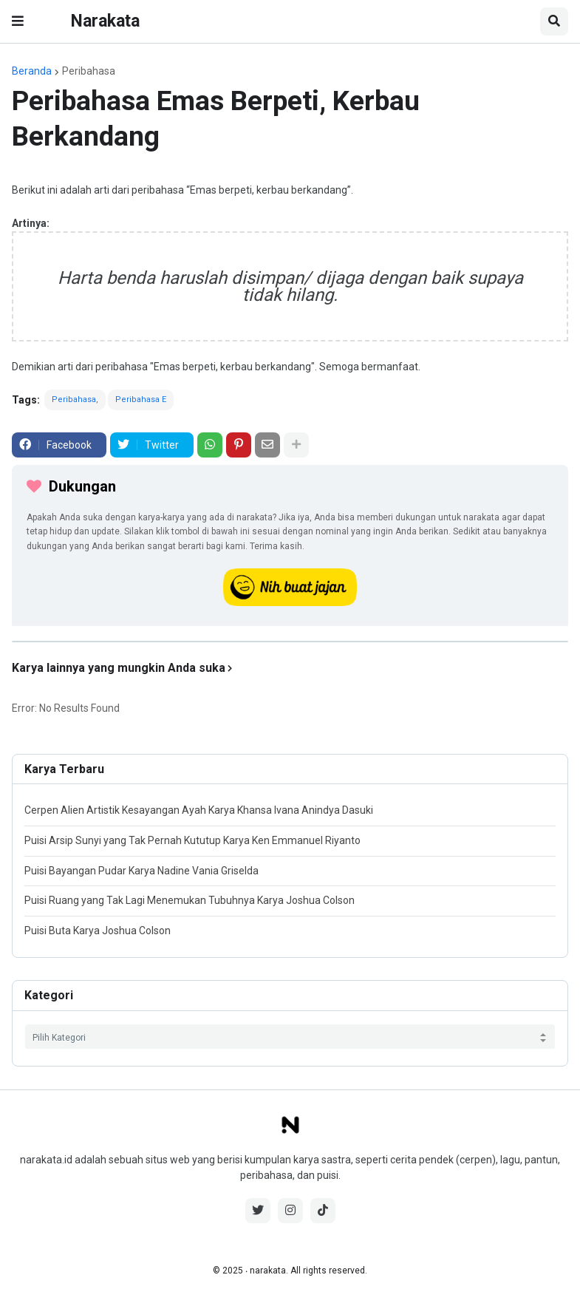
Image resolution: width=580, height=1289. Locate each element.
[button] (17, 21)
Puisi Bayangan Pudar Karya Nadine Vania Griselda (141, 871)
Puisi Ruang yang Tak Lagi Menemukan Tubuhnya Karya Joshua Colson (189, 900)
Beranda (32, 71)
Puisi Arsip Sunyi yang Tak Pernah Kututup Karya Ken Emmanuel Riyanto (192, 840)
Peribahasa (88, 71)
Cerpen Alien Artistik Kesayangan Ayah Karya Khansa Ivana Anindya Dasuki (198, 810)
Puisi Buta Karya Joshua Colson (97, 930)
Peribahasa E (140, 399)
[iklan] (290, 641)
